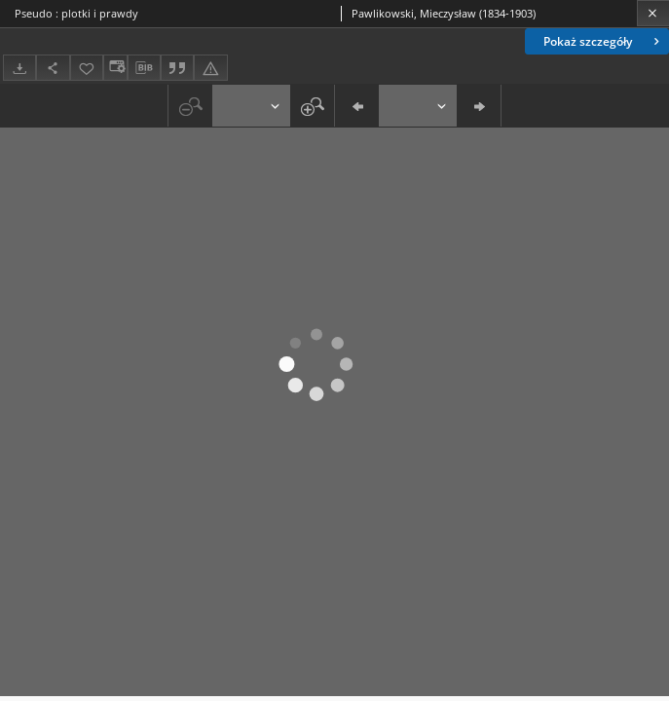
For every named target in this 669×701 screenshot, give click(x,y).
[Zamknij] (653, 13)
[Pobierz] (19, 68)
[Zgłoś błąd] (210, 68)
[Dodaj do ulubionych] (86, 68)
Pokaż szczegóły (603, 41)
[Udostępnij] (52, 68)
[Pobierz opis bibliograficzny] (144, 68)
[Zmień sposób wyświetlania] (115, 68)
